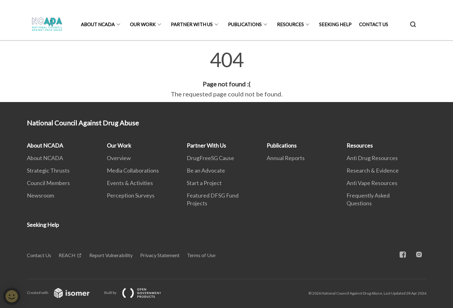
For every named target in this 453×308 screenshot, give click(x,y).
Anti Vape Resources (372, 182)
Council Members (48, 182)
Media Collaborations (133, 170)
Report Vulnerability (111, 255)
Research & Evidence (373, 170)
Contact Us (373, 24)
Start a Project (204, 182)
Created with (63, 292)
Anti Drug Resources (372, 157)
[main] (226, 74)
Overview (119, 157)
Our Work (142, 24)
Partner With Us (192, 24)
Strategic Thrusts (48, 170)
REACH (67, 255)
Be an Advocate (206, 170)
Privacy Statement (160, 255)
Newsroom (40, 195)
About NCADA (98, 24)
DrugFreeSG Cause (210, 157)
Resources (290, 24)
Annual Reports (286, 157)
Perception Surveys (131, 195)
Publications (245, 24)
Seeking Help (335, 24)
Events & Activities (130, 182)
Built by (137, 292)
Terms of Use (201, 255)
